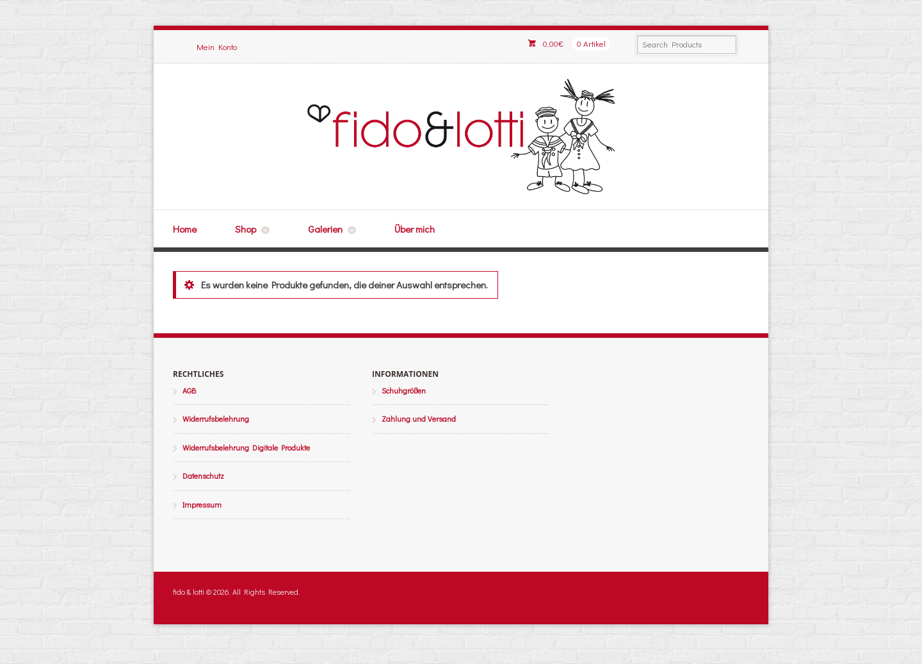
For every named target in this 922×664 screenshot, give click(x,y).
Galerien (325, 228)
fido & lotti (461, 136)
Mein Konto (217, 47)
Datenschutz (203, 475)
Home (185, 228)
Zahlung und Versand (419, 418)
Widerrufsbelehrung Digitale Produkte (246, 447)
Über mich (414, 228)
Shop (245, 228)
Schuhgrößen (404, 390)
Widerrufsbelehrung (215, 418)
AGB (189, 390)
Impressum (202, 504)
